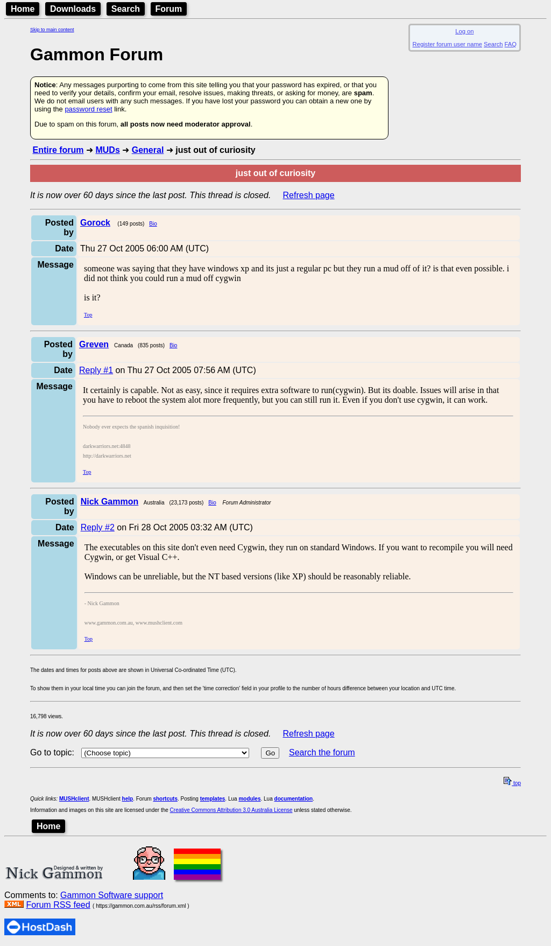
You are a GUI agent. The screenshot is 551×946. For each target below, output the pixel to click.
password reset (88, 109)
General (148, 150)
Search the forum (322, 752)
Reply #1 (96, 370)
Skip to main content (52, 29)
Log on (464, 31)
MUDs (107, 150)
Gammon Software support (111, 895)
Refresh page (309, 195)
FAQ (511, 44)
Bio (153, 224)
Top (88, 315)
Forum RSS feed (58, 904)
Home (22, 8)
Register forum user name (447, 44)
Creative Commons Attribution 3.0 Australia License (231, 810)
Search (125, 8)
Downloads (73, 8)
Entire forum (57, 150)
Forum (169, 8)
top (512, 783)
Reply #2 (98, 527)
